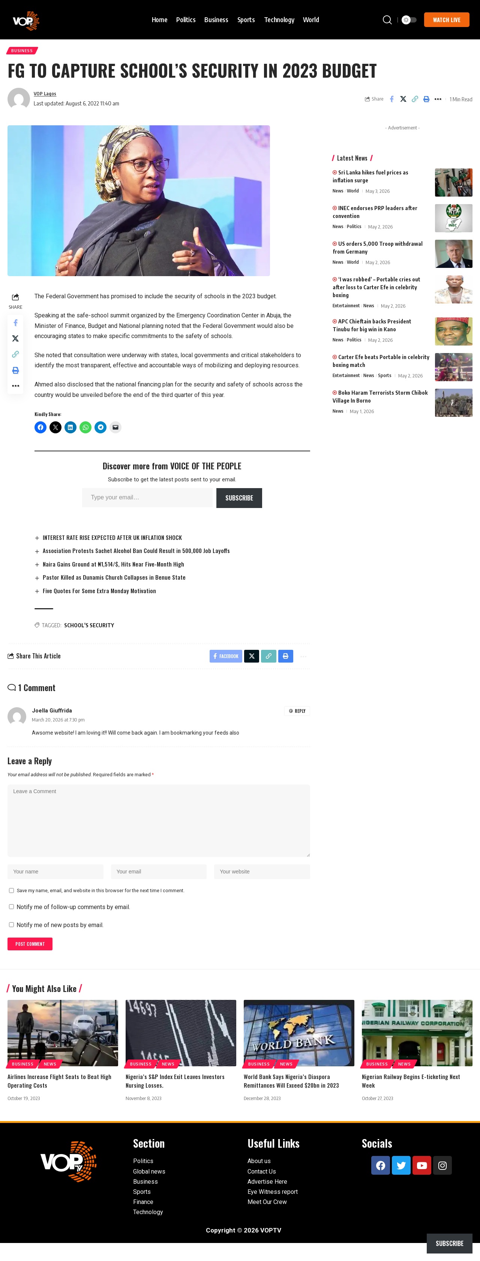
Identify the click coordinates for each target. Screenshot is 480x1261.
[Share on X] (403, 102)
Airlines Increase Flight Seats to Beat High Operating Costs (61, 1098)
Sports (390, 379)
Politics (356, 230)
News (339, 194)
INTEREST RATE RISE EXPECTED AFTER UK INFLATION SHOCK (116, 539)
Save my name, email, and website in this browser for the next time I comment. (100, 906)
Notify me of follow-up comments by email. (73, 922)
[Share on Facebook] (391, 102)
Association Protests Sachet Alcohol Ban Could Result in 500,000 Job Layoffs (142, 553)
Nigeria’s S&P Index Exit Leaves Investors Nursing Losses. (176, 1098)
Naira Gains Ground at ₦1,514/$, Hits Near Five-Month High (118, 566)
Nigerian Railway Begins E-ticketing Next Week (413, 1098)
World (354, 194)
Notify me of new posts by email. (60, 940)
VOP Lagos (47, 96)
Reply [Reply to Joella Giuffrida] (299, 717)
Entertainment (348, 309)
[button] (387, 20)
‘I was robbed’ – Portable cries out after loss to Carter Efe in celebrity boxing (376, 290)
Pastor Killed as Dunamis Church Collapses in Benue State (117, 580)
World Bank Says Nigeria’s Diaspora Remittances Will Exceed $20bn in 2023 (294, 1098)
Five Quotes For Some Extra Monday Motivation (103, 594)
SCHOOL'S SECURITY (91, 629)
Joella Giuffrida (52, 716)
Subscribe (240, 500)
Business (24, 52)
